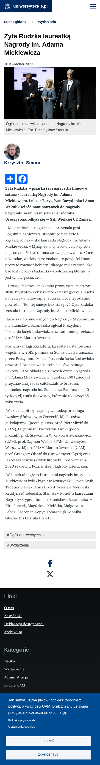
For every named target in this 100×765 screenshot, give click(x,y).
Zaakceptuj (48, 754)
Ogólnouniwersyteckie (27, 535)
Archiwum (13, 632)
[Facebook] (50, 563)
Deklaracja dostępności (24, 624)
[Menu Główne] (93, 6)
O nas (9, 607)
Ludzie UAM (14, 685)
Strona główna (15, 22)
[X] (50, 574)
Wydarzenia (47, 22)
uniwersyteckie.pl (30, 6)
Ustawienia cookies (21, 726)
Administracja (16, 677)
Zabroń (48, 741)
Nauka (9, 661)
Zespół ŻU (13, 616)
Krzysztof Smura (22, 162)
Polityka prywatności (22, 720)
